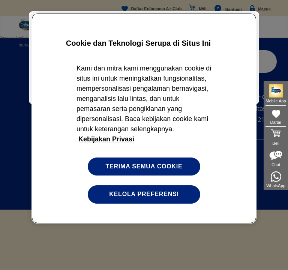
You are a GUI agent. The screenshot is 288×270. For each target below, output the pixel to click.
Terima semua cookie (143, 166)
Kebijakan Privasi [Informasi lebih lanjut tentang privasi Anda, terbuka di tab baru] (106, 139)
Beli (275, 143)
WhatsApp (275, 185)
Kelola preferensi (143, 194)
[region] (144, 118)
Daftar (276, 122)
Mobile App (276, 101)
